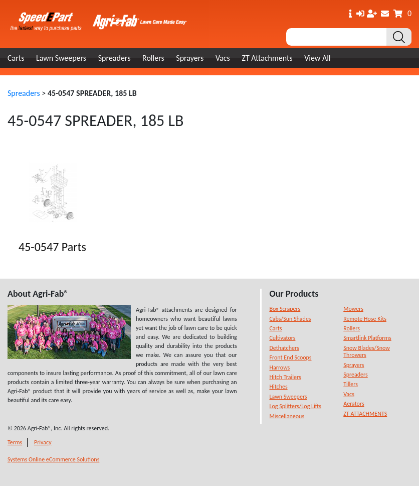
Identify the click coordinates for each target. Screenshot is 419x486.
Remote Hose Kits (364, 318)
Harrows (279, 367)
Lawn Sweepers (61, 58)
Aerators (353, 403)
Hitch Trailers (285, 377)
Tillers (350, 384)
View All (317, 58)
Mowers (353, 308)
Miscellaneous (286, 416)
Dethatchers (284, 347)
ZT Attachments (267, 58)
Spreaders (114, 58)
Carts (16, 58)
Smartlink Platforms (367, 337)
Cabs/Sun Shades (290, 318)
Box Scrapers (284, 308)
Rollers (153, 58)
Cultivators (282, 337)
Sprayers (189, 58)
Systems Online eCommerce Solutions (53, 459)
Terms (15, 442)
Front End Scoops (290, 357)
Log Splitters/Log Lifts (295, 406)
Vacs (223, 58)
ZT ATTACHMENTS (365, 413)
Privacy (43, 442)
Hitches (278, 386)
